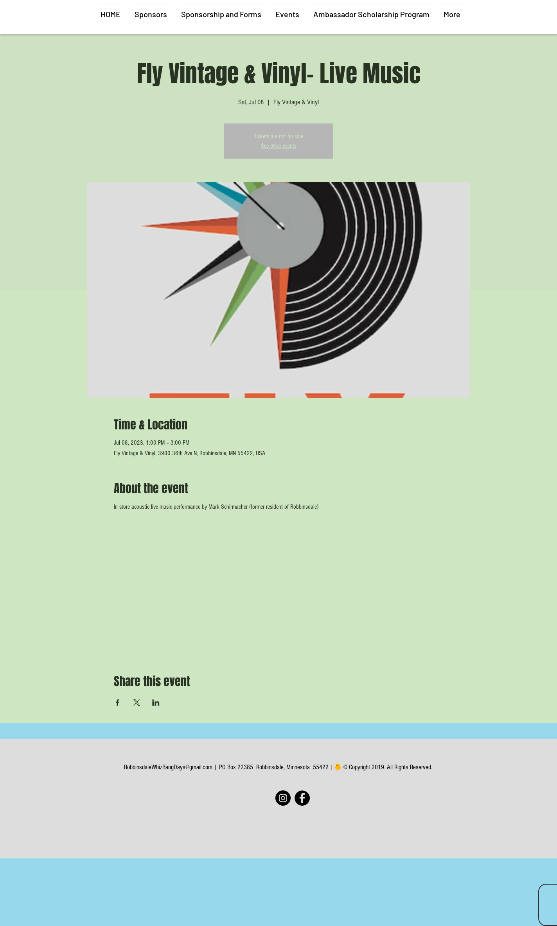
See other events (278, 145)
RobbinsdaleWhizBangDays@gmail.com (168, 767)
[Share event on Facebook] (117, 702)
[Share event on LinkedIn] (156, 702)
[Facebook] (302, 798)
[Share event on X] (136, 702)
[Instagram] (283, 798)
